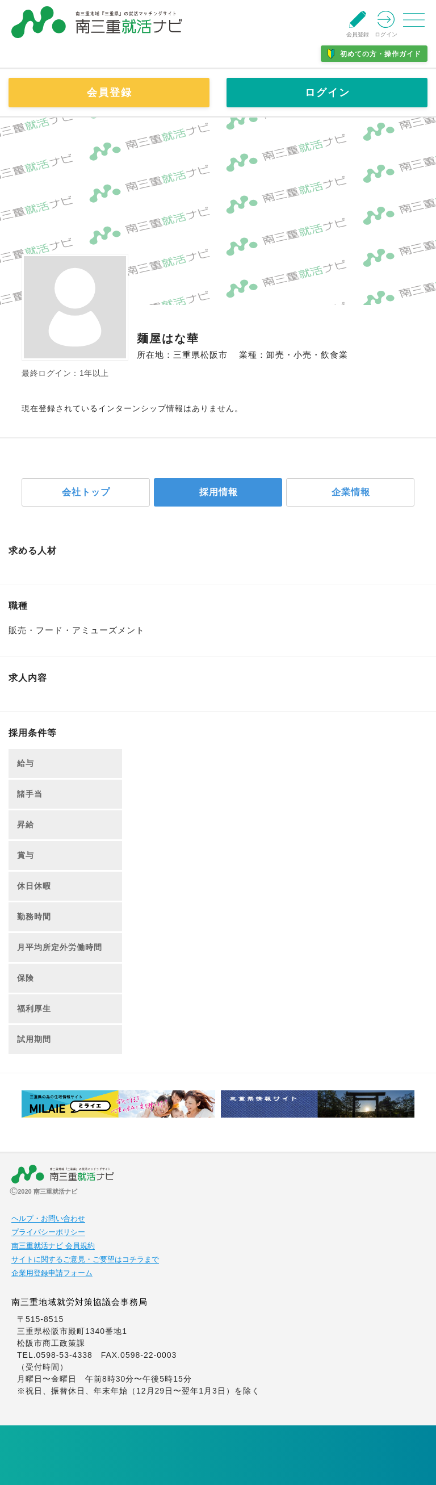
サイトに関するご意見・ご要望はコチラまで (85, 1260)
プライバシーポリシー (48, 1232)
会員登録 (109, 92)
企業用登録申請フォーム (52, 1273)
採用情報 (218, 492)
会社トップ (86, 492)
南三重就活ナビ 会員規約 (53, 1246)
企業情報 (351, 492)
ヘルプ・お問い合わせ (48, 1219)
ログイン (327, 92)
